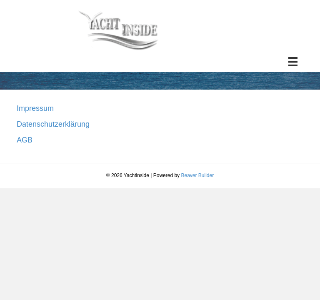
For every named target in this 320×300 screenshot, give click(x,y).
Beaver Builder (197, 175)
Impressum (35, 108)
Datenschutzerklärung (53, 124)
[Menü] (292, 61)
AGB (24, 140)
